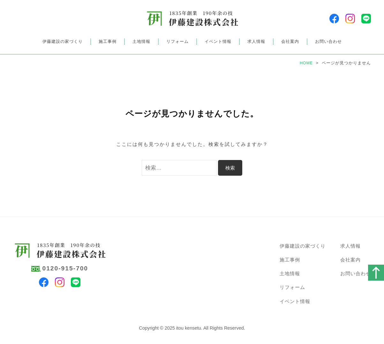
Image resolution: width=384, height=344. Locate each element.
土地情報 (141, 41)
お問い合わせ (328, 41)
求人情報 (256, 41)
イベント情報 (218, 41)
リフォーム (177, 41)
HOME (306, 62)
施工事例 (108, 41)
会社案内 (290, 41)
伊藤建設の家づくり (62, 41)
